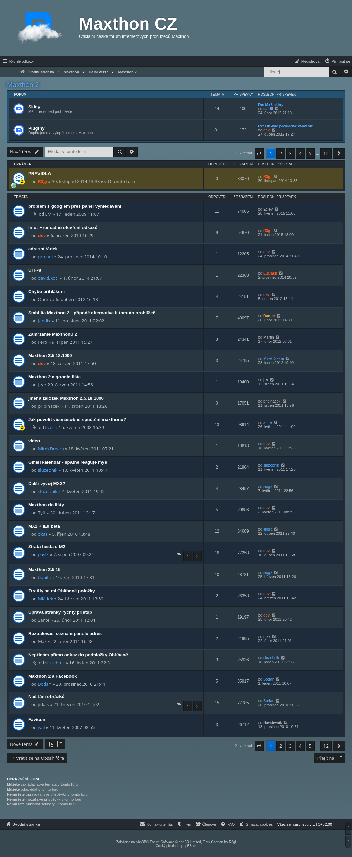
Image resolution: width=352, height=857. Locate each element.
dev (266, 130)
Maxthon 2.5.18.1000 (50, 355)
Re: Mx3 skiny (270, 105)
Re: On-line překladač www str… (287, 126)
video (34, 440)
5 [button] (310, 153)
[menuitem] (337, 61)
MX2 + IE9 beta (44, 526)
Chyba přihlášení (46, 291)
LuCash (270, 273)
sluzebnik (47, 470)
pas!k (43, 554)
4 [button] (300, 153)
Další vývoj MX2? (46, 483)
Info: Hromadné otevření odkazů (63, 227)
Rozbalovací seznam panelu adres (65, 633)
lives (50, 427)
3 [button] (290, 153)
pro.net (45, 257)
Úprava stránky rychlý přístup (60, 612)
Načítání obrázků (46, 696)
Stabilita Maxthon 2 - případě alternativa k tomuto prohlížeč (91, 312)
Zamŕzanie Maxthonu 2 (52, 334)
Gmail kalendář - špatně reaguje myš (67, 462)
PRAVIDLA (39, 173)
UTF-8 (34, 270)
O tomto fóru (121, 181)
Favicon (36, 719)
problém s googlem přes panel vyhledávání (74, 206)
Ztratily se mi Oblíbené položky (61, 590)
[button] (259, 153)
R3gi (42, 181)
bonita (44, 577)
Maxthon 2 (23, 84)
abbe (267, 422)
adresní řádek (43, 248)
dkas (42, 534)
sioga (267, 486)
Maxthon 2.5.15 (44, 569)
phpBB (141, 842)
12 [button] (326, 153)
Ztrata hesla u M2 (46, 546)
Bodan (44, 684)
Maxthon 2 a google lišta (54, 376)
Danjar (269, 316)
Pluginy (36, 128)
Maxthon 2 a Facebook (52, 676)
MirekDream (273, 358)
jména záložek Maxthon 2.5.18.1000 (66, 398)
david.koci (48, 278)
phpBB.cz (189, 846)
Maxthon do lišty (46, 504)
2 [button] (280, 153)
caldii (268, 109)
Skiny (34, 106)
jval (41, 727)
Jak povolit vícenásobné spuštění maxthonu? (77, 419)
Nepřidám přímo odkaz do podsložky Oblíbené (78, 654)
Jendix (44, 321)
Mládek (45, 599)
